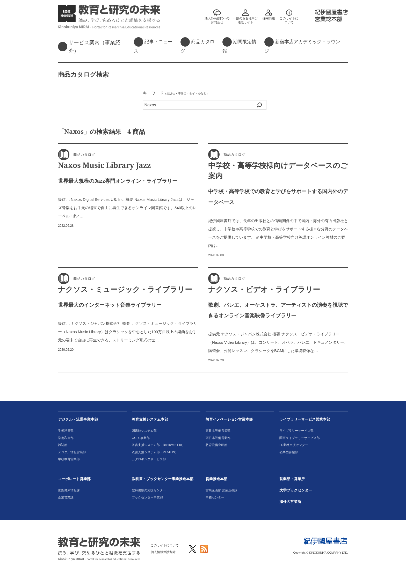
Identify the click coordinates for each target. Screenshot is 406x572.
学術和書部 (66, 438)
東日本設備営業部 (218, 430)
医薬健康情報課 (69, 490)
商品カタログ (197, 45)
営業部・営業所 (292, 479)
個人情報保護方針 (163, 552)
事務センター (215, 497)
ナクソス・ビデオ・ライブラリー (264, 289)
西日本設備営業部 (218, 438)
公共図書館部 (288, 452)
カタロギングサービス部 (149, 459)
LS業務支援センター (293, 445)
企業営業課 (66, 497)
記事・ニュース (153, 45)
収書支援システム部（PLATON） (155, 452)
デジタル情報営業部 (72, 452)
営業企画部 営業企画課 (221, 490)
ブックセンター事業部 (147, 497)
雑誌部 (62, 445)
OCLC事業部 (141, 438)
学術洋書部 (66, 430)
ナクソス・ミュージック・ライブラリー (125, 289)
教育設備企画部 (216, 445)
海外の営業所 (290, 502)
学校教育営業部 (69, 459)
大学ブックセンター (295, 490)
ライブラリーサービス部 (296, 430)
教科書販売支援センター (149, 490)
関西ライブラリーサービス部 (299, 438)
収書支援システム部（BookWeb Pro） (158, 445)
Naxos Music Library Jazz (104, 165)
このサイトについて (165, 545)
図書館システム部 (144, 430)
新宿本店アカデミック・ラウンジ (302, 45)
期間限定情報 (239, 45)
